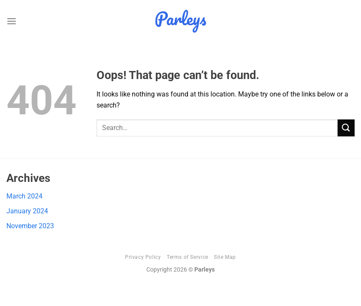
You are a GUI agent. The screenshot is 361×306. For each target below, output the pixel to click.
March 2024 (24, 196)
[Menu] (11, 21)
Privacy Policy (143, 257)
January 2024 (27, 211)
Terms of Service (187, 257)
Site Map (225, 257)
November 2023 (30, 226)
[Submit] (346, 127)
